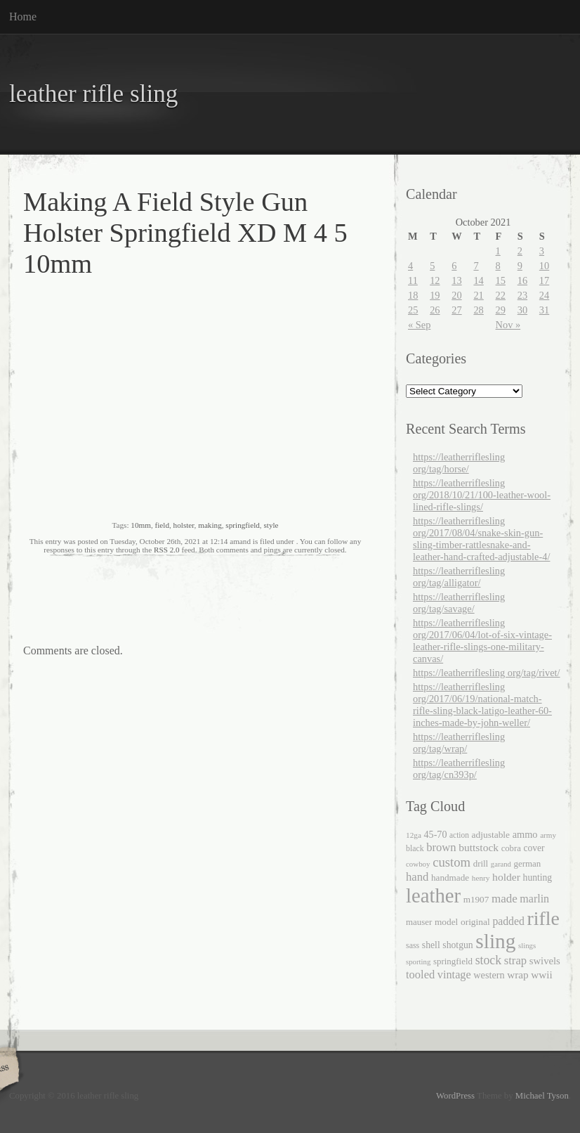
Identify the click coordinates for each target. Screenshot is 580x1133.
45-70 (435, 834)
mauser (419, 922)
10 (544, 265)
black (415, 848)
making (210, 525)
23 (522, 295)
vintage (454, 975)
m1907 (476, 899)
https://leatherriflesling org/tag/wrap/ (459, 742)
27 (456, 310)
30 (522, 310)
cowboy (418, 864)
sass (412, 945)
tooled (420, 974)
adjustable (491, 834)
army (548, 835)
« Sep (419, 324)
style (270, 525)
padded (508, 921)
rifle (543, 918)
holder (506, 877)
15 (501, 280)
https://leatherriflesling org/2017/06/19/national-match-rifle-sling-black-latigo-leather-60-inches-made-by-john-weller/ (482, 704)
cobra (511, 848)
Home (23, 16)
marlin (534, 899)
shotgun (457, 945)
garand (501, 864)
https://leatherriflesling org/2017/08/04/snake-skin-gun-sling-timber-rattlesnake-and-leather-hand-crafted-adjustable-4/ (481, 538)
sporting (418, 961)
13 (456, 280)
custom (451, 862)
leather (433, 895)
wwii (541, 974)
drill (481, 863)
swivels (544, 960)
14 (478, 280)
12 (435, 280)
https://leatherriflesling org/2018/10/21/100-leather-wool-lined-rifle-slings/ (482, 494)
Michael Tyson (542, 1096)
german (527, 863)
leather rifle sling (93, 94)
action (459, 835)
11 (413, 280)
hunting (538, 877)
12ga (413, 835)
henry (481, 878)
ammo (525, 834)
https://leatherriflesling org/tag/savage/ (459, 602)
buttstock (479, 847)
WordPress (455, 1096)
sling (495, 941)
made (505, 898)
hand (417, 876)
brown (441, 847)
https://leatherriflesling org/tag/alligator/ (459, 576)
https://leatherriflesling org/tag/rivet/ (486, 672)
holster (184, 525)
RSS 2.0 (167, 549)
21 (478, 295)
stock (488, 960)
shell (431, 945)
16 (522, 280)
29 (501, 310)
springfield (242, 525)
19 (435, 295)
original (475, 922)
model (446, 922)
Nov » (508, 324)
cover (533, 848)
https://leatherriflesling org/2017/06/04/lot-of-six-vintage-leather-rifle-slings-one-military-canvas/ (482, 640)
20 (456, 295)
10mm (141, 525)
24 (544, 295)
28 (478, 310)
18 (413, 295)
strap (515, 960)
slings (527, 945)
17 (544, 280)
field (161, 525)
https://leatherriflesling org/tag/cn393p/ (459, 768)
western (488, 974)
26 (435, 310)
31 (544, 310)
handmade (450, 877)
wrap (517, 974)
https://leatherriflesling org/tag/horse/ (459, 462)
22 (501, 295)
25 (413, 310)
